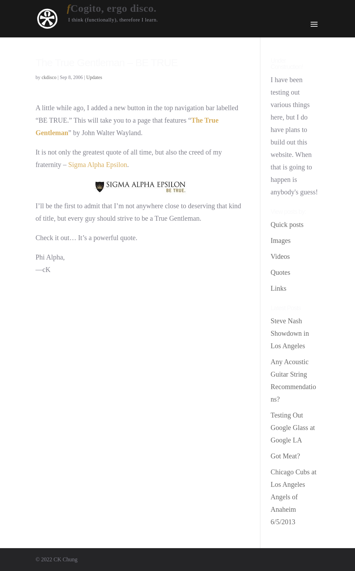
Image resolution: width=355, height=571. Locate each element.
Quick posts (287, 224)
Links (279, 288)
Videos (280, 256)
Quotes (281, 272)
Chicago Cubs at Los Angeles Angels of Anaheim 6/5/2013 (294, 497)
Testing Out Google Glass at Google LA (293, 427)
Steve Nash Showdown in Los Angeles (290, 333)
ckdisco (49, 77)
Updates (94, 77)
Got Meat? (285, 456)
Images (281, 240)
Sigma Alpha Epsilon (97, 164)
